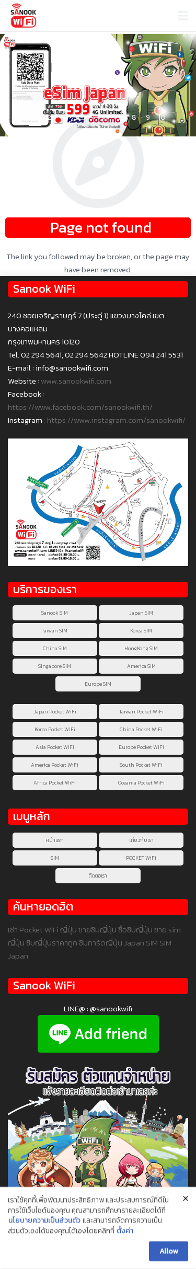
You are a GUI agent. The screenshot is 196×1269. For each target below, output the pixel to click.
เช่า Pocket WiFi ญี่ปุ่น (42, 930)
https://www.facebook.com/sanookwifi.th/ (80, 407)
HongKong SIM (141, 648)
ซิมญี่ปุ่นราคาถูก (51, 943)
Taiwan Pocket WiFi (141, 712)
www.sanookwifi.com (76, 381)
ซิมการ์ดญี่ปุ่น (100, 943)
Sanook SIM (54, 613)
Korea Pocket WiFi (54, 729)
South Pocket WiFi (141, 765)
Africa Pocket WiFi (54, 783)
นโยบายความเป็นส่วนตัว (44, 1222)
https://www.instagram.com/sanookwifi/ (116, 420)
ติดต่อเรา (98, 876)
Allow (168, 1252)
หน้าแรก (54, 840)
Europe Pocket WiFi (141, 747)
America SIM (141, 666)
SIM (55, 858)
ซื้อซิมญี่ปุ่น (135, 930)
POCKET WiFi (141, 858)
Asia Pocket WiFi (55, 747)
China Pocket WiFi (141, 729)
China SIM (55, 648)
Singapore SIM (54, 666)
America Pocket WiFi (54, 765)
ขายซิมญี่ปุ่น (97, 930)
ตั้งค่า (125, 1233)
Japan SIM (141, 613)
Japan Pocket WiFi (54, 712)
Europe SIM (98, 684)
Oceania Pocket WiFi (141, 783)
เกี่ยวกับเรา (141, 840)
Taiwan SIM (54, 630)
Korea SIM (141, 630)
